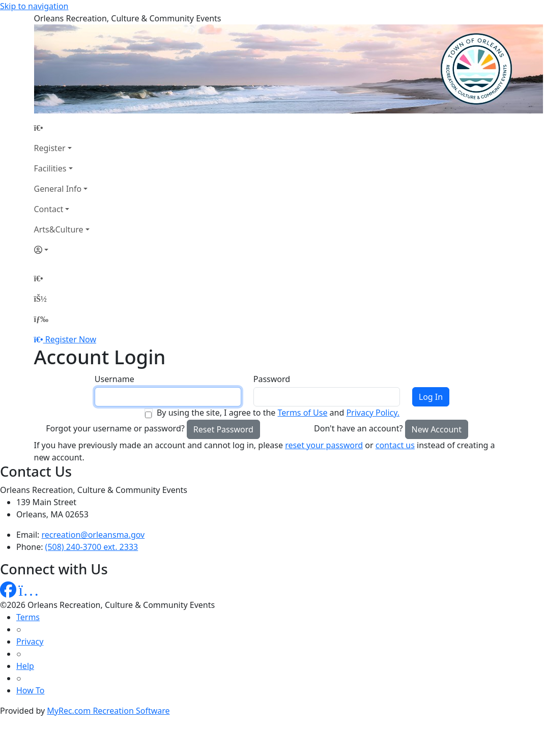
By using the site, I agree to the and (278, 412)
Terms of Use (302, 412)
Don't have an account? (358, 428)
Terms (28, 617)
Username (114, 379)
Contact (49, 209)
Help (25, 666)
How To (30, 690)
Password (271, 379)
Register (50, 148)
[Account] (62, 250)
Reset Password (223, 429)
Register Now (70, 339)
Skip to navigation (34, 6)
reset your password (324, 445)
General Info (58, 188)
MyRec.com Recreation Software (108, 710)
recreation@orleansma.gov (93, 534)
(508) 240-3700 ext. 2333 (91, 546)
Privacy (29, 641)
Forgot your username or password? (115, 428)
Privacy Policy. (372, 412)
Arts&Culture (58, 229)
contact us (395, 445)
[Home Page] (62, 128)
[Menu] (41, 319)
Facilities (50, 168)
